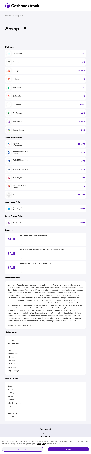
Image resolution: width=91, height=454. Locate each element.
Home (8, 15)
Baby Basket (12, 360)
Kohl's (10, 410)
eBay (9, 406)
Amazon (11, 400)
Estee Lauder (13, 354)
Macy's (10, 396)
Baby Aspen (12, 357)
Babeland (11, 364)
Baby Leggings (13, 370)
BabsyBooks (12, 367)
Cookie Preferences (22, 449)
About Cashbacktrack (45, 434)
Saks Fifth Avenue (14, 403)
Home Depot (12, 413)
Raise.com (11, 347)
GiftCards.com (13, 343)
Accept (68, 449)
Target (10, 386)
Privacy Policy (41, 444)
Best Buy (11, 393)
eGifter (10, 350)
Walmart (11, 389)
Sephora (11, 340)
